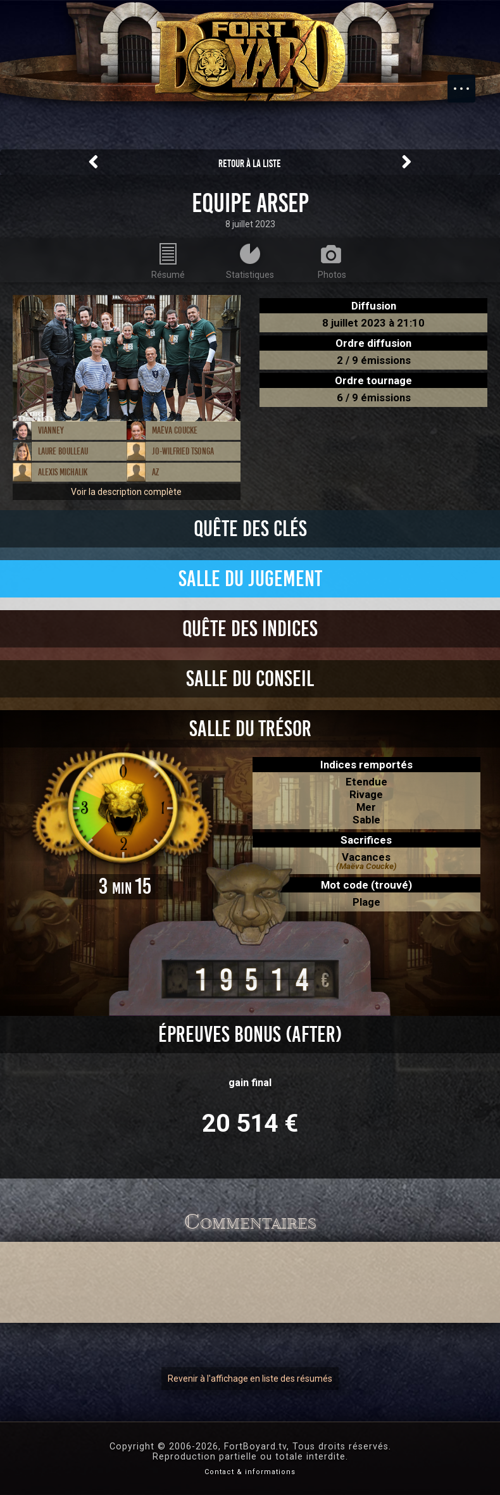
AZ (155, 472)
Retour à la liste (249, 164)
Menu (467, 82)
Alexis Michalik (62, 472)
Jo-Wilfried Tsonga (183, 451)
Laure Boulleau (63, 451)
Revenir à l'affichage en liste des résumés (250, 1378)
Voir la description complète (126, 492)
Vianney (51, 430)
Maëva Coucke (174, 430)
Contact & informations (250, 1472)
